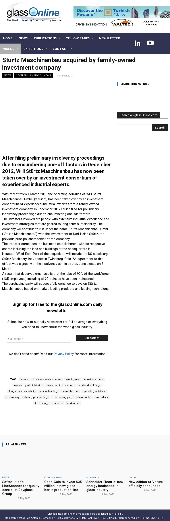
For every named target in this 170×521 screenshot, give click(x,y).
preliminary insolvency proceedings (27, 397)
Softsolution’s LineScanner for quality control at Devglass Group (21, 485)
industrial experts (93, 379)
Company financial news (33, 75)
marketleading (48, 391)
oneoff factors (70, 391)
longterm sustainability (22, 391)
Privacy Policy (64, 354)
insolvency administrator (28, 385)
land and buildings (89, 385)
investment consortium (60, 385)
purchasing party (63, 397)
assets (25, 379)
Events (132, 477)
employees (72, 379)
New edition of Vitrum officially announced (142, 483)
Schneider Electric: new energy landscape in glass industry (103, 485)
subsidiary (102, 397)
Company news (53, 477)
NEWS (7, 75)
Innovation (92, 477)
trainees (57, 403)
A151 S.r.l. (117, 508)
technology (41, 403)
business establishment (47, 379)
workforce (73, 403)
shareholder (84, 397)
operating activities (94, 391)
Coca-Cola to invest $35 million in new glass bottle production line (61, 485)
